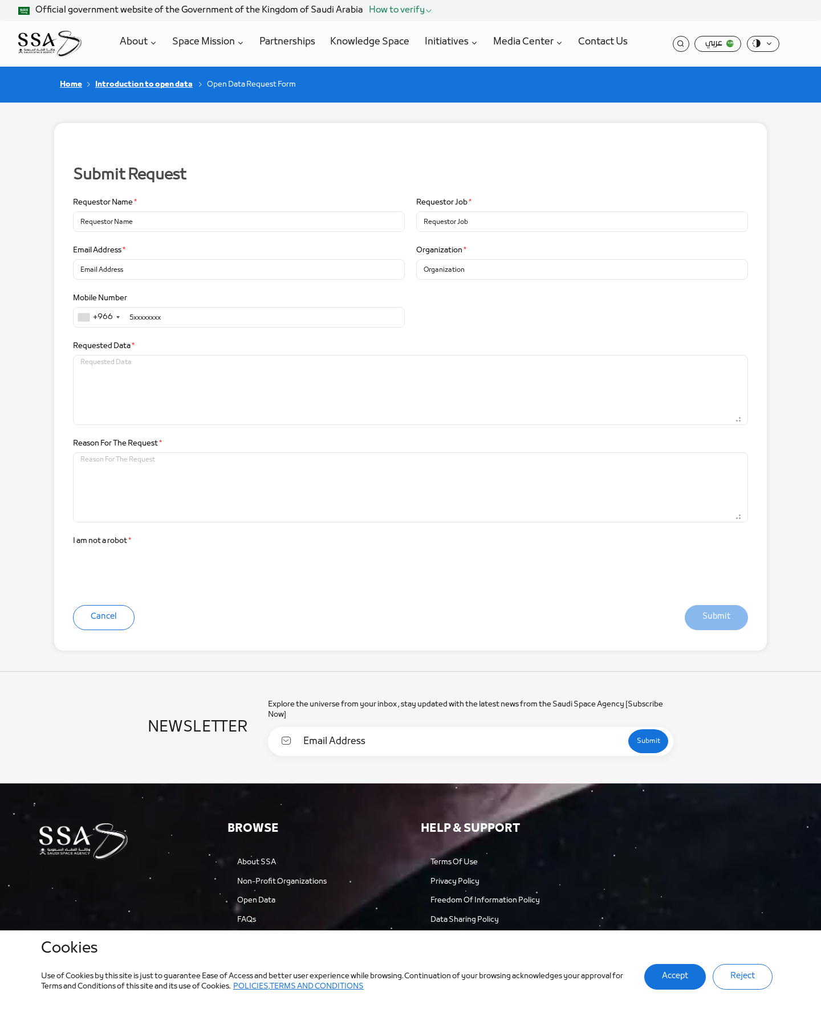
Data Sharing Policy (464, 915)
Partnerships (289, 42)
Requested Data (104, 343)
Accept (680, 976)
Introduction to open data (144, 81)
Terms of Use (454, 858)
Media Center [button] (526, 42)
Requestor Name (105, 200)
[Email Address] (455, 737)
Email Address (99, 247)
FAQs (246, 915)
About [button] (136, 42)
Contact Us (604, 42)
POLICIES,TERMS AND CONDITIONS (276, 986)
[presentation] (159, 569)
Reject (745, 976)
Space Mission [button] (206, 42)
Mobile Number (100, 295)
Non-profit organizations (282, 877)
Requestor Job (444, 200)
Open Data (256, 896)
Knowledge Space (371, 42)
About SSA (256, 858)
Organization (441, 247)
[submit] (641, 737)
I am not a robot (102, 538)
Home (71, 81)
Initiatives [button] (449, 42)
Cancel (101, 613)
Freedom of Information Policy (485, 896)
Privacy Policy (454, 877)
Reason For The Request (117, 441)
